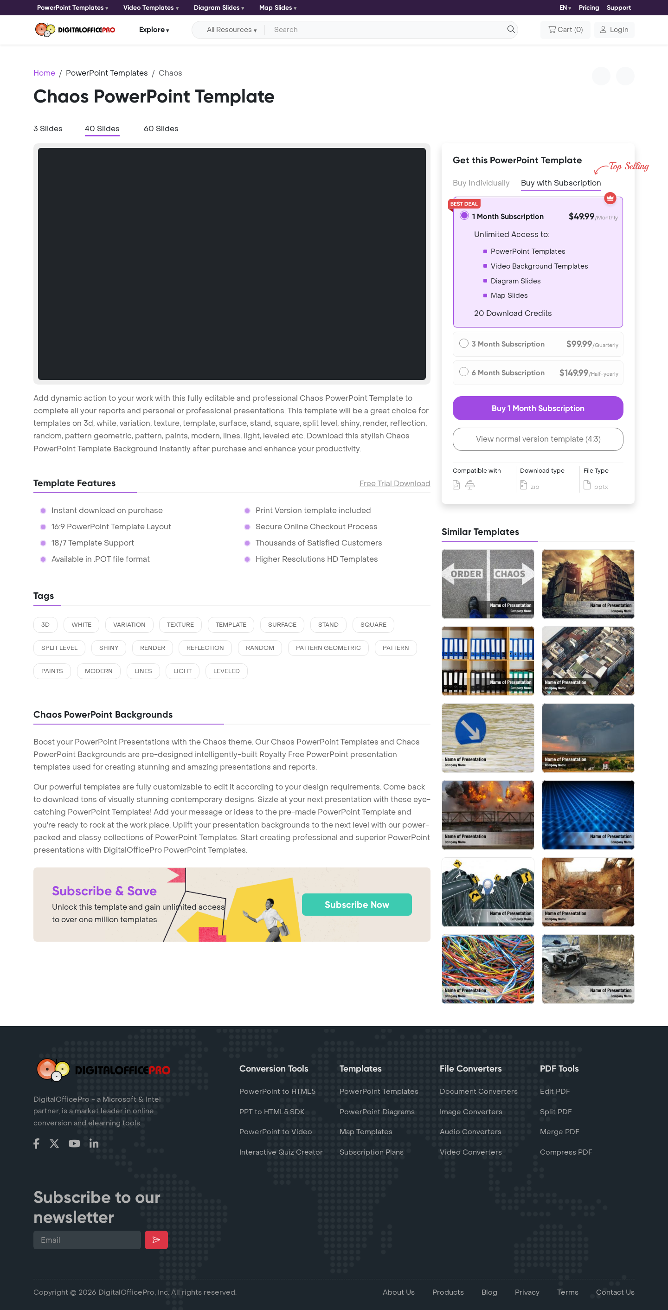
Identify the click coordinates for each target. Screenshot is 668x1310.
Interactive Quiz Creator (281, 1152)
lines (143, 671)
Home (44, 73)
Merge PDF (559, 1132)
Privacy (527, 1292)
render (152, 648)
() (565, 30)
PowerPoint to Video (275, 1132)
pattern (396, 648)
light (182, 671)
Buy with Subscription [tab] (561, 182)
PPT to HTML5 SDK (272, 1112)
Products (448, 1292)
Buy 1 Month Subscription (538, 408)
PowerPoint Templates (70, 8)
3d (45, 625)
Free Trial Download (395, 483)
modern (99, 671)
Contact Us (615, 1292)
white (81, 625)
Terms (567, 1292)
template (231, 625)
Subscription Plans (372, 1152)
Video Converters (471, 1152)
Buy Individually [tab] (481, 183)
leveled (226, 671)
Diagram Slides (217, 8)
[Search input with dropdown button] (390, 30)
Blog (489, 1292)
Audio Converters (470, 1132)
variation (129, 625)
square (373, 625)
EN (563, 8)
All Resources (229, 30)
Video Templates (148, 8)
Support (619, 8)
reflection (205, 648)
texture (180, 625)
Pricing (589, 8)
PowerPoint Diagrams (377, 1112)
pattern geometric (328, 648)
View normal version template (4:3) (538, 439)
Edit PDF (555, 1091)
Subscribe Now (357, 904)
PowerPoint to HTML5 (277, 1091)
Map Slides (275, 8)
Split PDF (556, 1112)
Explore (152, 29)
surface (282, 625)
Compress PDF (566, 1152)
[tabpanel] (231, 264)
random (260, 648)
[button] (614, 30)
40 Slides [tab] (102, 129)
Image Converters (471, 1112)
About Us (399, 1292)
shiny (108, 648)
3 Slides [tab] (48, 129)
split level (59, 648)
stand (328, 625)
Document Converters (479, 1091)
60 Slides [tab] (161, 129)
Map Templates (366, 1132)
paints (52, 671)
